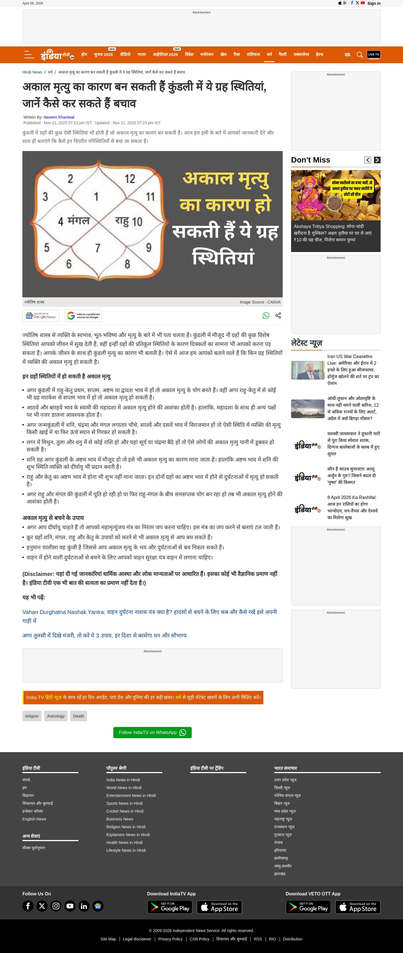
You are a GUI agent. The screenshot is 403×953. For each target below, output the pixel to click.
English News (34, 819)
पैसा (236, 54)
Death (78, 716)
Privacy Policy (170, 939)
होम (84, 54)
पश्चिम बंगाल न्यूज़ (287, 795)
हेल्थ (319, 54)
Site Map (108, 939)
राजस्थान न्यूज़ (284, 827)
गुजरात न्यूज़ (283, 834)
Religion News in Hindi (126, 827)
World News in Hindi (124, 787)
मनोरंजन (206, 54)
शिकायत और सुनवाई (37, 803)
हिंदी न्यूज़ (53, 697)
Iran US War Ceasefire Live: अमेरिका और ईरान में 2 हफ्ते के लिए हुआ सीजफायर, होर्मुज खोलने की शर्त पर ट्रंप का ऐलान (353, 370)
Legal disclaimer (137, 939)
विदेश (189, 54)
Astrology (56, 716)
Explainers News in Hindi (128, 834)
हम (24, 787)
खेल (223, 54)
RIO (272, 939)
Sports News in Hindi (124, 803)
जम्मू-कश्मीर (283, 866)
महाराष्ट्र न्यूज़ (283, 819)
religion (32, 716)
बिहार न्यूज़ (282, 803)
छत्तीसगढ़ (281, 858)
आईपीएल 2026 (165, 54)
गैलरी (283, 54)
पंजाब (278, 842)
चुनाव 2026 (103, 54)
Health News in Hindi (124, 842)
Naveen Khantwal (59, 117)
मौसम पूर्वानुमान (33, 848)
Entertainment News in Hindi (131, 795)
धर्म (269, 54)
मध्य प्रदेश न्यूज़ (285, 811)
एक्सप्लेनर (301, 54)
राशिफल (253, 54)
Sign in (374, 3)
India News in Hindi (123, 780)
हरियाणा (280, 850)
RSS (258, 939)
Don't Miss (310, 160)
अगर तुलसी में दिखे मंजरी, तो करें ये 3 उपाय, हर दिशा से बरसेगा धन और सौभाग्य (104, 635)
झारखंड (279, 874)
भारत (141, 54)
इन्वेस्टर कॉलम (32, 811)
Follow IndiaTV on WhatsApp (152, 732)
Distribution (293, 939)
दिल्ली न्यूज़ (282, 787)
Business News (119, 819)
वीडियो (125, 54)
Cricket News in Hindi (125, 811)
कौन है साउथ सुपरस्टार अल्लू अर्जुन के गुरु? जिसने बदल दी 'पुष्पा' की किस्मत (351, 476)
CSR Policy (200, 939)
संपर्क (26, 780)
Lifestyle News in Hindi (126, 850)
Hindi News (32, 72)
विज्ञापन (28, 795)
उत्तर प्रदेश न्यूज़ (285, 780)
